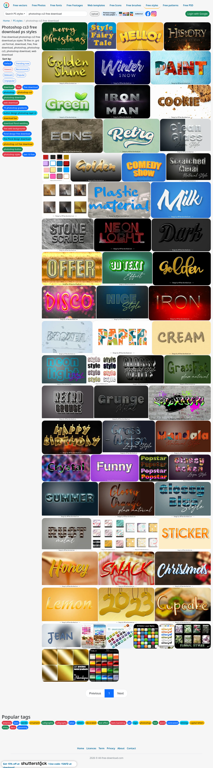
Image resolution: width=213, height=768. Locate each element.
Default (7, 63)
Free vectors (20, 5)
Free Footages (75, 5)
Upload (94, 13)
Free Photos (38, 5)
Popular (21, 75)
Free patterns (170, 5)
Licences (91, 748)
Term (101, 748)
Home (6, 20)
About (120, 748)
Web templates (96, 5)
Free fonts (56, 5)
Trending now (22, 63)
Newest (8, 69)
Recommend (22, 69)
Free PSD (188, 5)
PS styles (17, 20)
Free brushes (133, 5)
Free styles (152, 5)
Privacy (111, 748)
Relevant (8, 75)
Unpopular (9, 80)
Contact (131, 748)
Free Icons (115, 5)
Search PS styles (14, 13)
